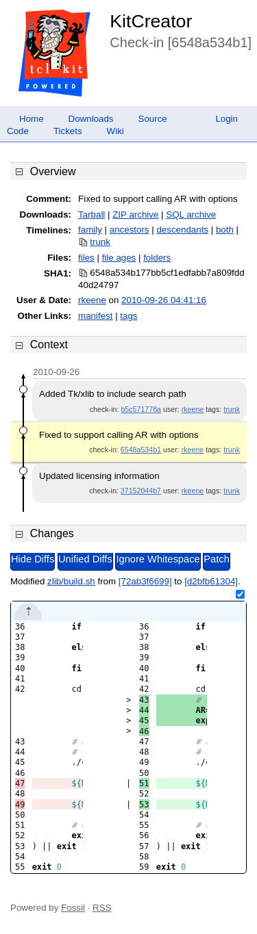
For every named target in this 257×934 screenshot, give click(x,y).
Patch (216, 559)
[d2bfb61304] (211, 581)
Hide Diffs (32, 559)
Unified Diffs (85, 559)
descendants (182, 229)
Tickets (67, 131)
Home (31, 119)
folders (157, 257)
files (86, 257)
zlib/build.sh (71, 581)
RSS (102, 908)
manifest (95, 316)
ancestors (129, 229)
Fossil (73, 908)
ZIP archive (135, 214)
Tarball (91, 214)
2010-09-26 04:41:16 (163, 300)
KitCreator (151, 21)
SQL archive (191, 214)
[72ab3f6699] (145, 581)
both (225, 229)
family (90, 229)
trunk (100, 242)
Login (226, 119)
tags (128, 316)
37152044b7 (141, 491)
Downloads (91, 119)
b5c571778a (141, 409)
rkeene (92, 300)
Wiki (115, 131)
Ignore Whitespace (157, 559)
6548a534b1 (141, 449)
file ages (119, 257)
